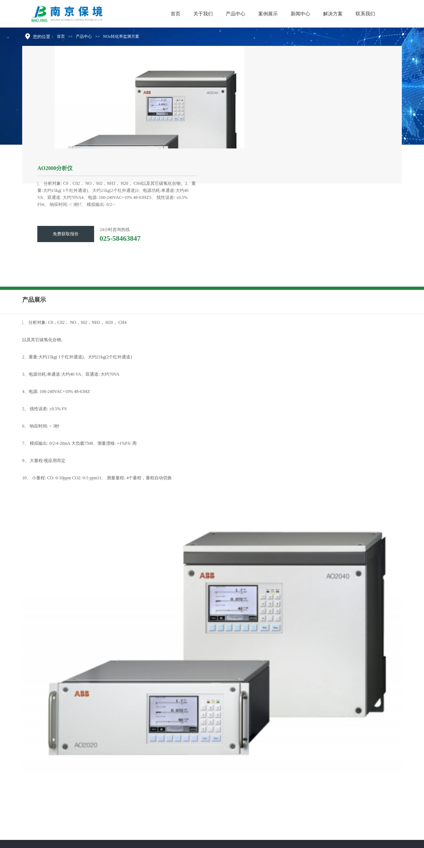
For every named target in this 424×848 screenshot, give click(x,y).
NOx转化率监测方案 (121, 36)
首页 (175, 13)
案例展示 (268, 13)
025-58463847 (120, 238)
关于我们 (203, 13)
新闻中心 (300, 13)
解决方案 (333, 13)
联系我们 (365, 13)
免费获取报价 (66, 234)
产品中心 (235, 13)
